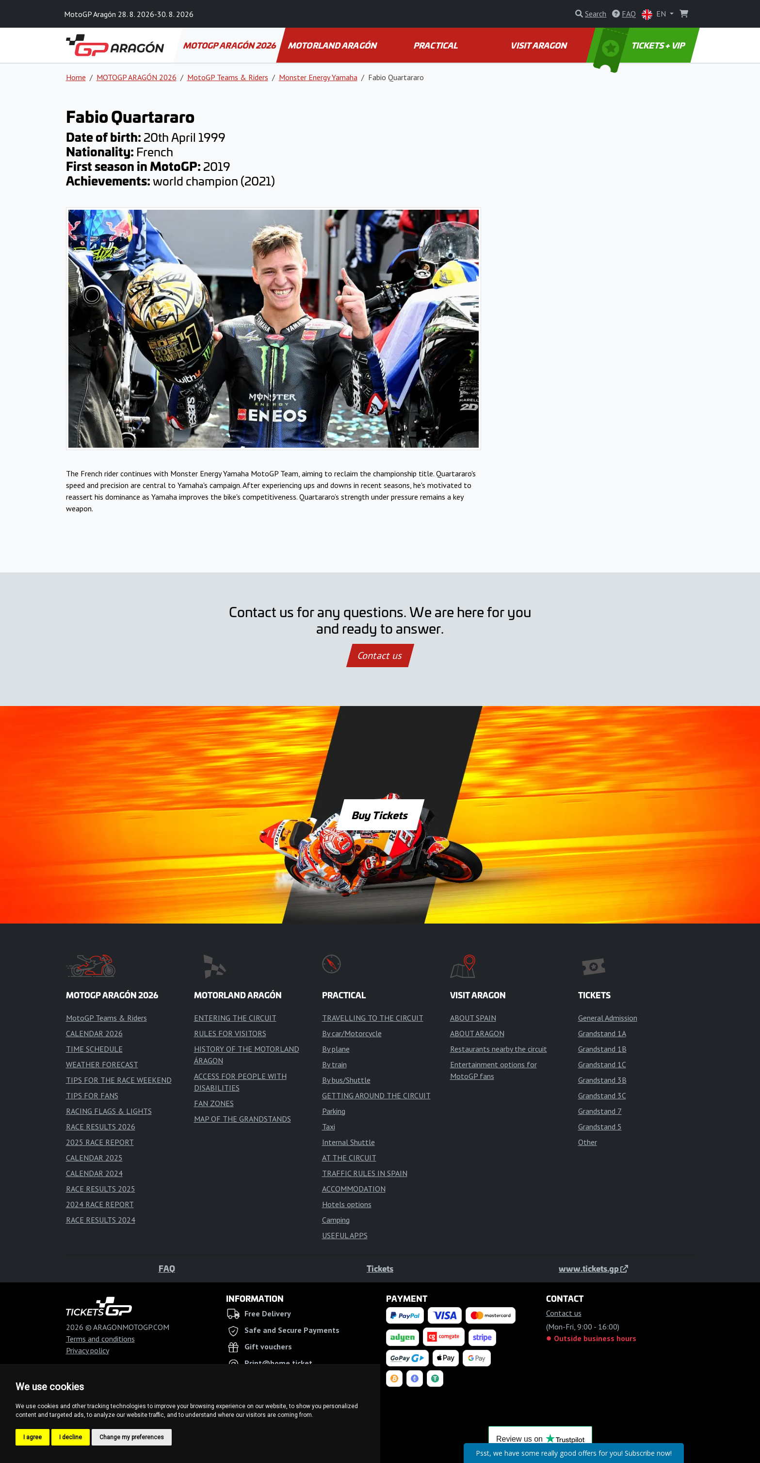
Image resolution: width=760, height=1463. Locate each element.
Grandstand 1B (602, 1049)
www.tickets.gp (593, 1268)
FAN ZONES (214, 1103)
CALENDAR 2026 (94, 1033)
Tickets (380, 1268)
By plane (336, 1049)
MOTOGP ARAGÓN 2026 (230, 45)
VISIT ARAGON (539, 45)
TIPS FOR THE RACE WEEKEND (119, 1080)
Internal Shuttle (348, 1142)
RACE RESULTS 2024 (100, 1220)
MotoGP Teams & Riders (227, 77)
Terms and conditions (100, 1339)
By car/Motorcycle (352, 1033)
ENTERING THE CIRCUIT (235, 1018)
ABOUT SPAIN (473, 1018)
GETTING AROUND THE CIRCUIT (376, 1095)
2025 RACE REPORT (100, 1142)
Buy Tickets (380, 814)
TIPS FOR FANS (92, 1095)
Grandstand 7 (600, 1111)
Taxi (328, 1126)
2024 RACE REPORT (100, 1204)
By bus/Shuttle (346, 1080)
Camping (336, 1220)
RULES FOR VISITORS (230, 1033)
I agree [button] (32, 1437)
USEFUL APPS (345, 1235)
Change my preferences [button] (131, 1437)
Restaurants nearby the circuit (498, 1049)
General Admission (607, 1018)
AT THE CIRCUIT (349, 1157)
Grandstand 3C (602, 1095)
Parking (333, 1111)
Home (76, 77)
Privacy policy (87, 1350)
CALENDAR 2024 (94, 1173)
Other (587, 1142)
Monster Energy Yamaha (318, 77)
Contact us (380, 655)
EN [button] (655, 14)
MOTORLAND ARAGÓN (333, 45)
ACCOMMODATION (354, 1189)
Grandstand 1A (602, 1033)
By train (334, 1064)
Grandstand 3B (602, 1080)
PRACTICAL (436, 45)
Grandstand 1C (602, 1064)
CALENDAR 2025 (94, 1157)
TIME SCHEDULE (94, 1049)
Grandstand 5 (600, 1126)
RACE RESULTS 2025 (100, 1189)
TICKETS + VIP (639, 45)
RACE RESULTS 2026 (100, 1126)
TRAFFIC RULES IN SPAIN (364, 1173)
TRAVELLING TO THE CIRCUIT (372, 1018)
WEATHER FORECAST (102, 1064)
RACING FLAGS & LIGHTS (109, 1111)
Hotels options (347, 1204)
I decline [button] (70, 1437)
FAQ (167, 1268)
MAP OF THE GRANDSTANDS (242, 1119)
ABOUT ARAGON (477, 1033)
